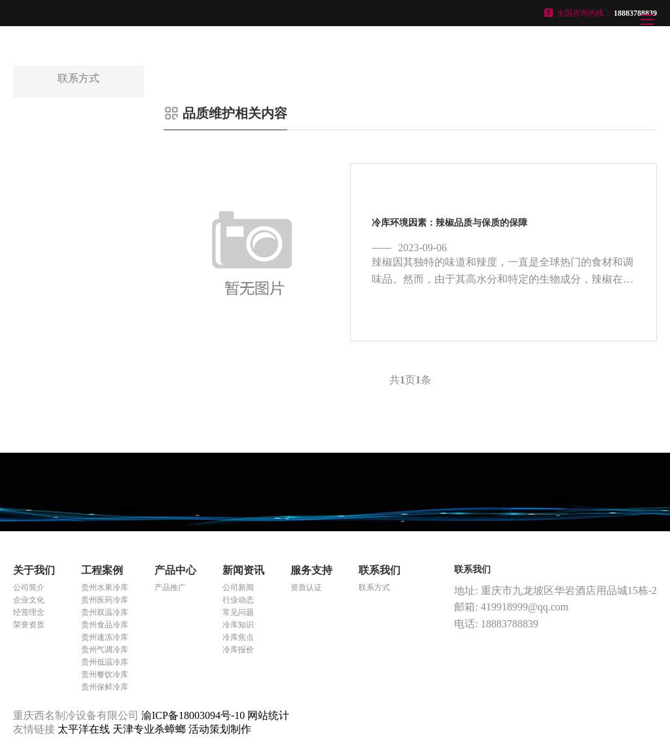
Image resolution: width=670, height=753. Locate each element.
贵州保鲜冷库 (104, 687)
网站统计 (268, 715)
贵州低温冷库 (104, 662)
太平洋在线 (85, 729)
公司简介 (28, 587)
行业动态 (238, 599)
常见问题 (238, 612)
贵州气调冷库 (104, 649)
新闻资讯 (243, 570)
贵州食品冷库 (104, 624)
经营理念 (28, 612)
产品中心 (175, 570)
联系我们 (379, 570)
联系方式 (374, 587)
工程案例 (102, 570)
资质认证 (306, 587)
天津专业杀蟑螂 (150, 729)
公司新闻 (238, 587)
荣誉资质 (28, 624)
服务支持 (311, 570)
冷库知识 (238, 624)
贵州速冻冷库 (104, 637)
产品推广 (170, 587)
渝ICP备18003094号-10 (193, 715)
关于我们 (34, 570)
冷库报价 (238, 649)
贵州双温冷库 (104, 612)
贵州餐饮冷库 (104, 674)
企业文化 (28, 599)
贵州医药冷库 (104, 599)
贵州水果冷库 (104, 587)
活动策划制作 (219, 729)
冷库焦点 (238, 637)
